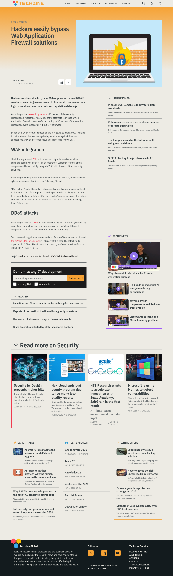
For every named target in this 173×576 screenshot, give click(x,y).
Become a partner (138, 551)
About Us (134, 558)
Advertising (135, 555)
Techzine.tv (120, 236)
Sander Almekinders (96, 423)
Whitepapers (129, 443)
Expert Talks (26, 443)
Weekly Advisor (47, 284)
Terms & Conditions (139, 564)
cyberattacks (35, 256)
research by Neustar (37, 114)
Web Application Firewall (67, 256)
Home (67, 3)
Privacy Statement (139, 568)
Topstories (80, 3)
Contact (133, 561)
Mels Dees (132, 411)
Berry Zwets (20, 407)
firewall (46, 256)
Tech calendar (79, 443)
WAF (35, 159)
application (23, 256)
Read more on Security (49, 345)
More (124, 3)
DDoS (36, 222)
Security (23, 22)
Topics (94, 3)
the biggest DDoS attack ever (25, 240)
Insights (109, 3)
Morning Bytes (25, 284)
